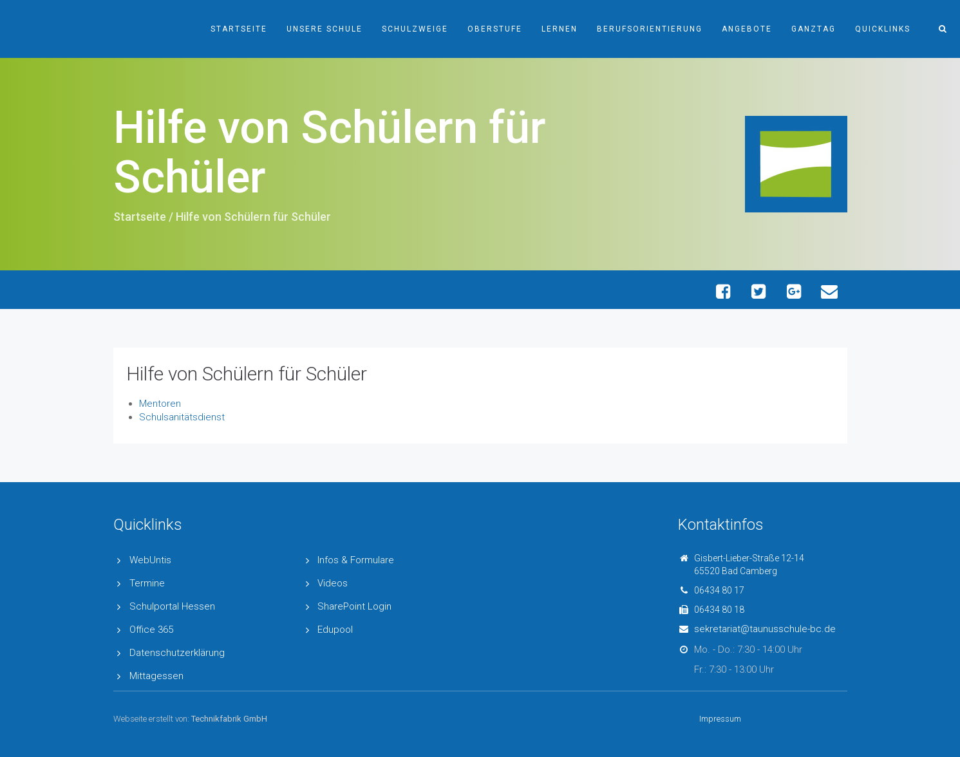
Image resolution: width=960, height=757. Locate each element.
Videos (332, 583)
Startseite (239, 28)
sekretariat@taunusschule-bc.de (765, 629)
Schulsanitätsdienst (182, 417)
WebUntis (150, 560)
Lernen (559, 28)
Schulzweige (415, 28)
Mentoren (160, 403)
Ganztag (813, 28)
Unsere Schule (324, 28)
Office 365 (151, 629)
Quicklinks (882, 28)
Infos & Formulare (355, 560)
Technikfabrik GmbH (229, 719)
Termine (147, 583)
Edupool (335, 629)
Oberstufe (494, 28)
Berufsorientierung (649, 28)
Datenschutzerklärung (177, 653)
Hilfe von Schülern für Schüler (246, 373)
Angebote (747, 28)
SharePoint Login (354, 606)
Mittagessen (156, 676)
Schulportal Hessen (172, 606)
